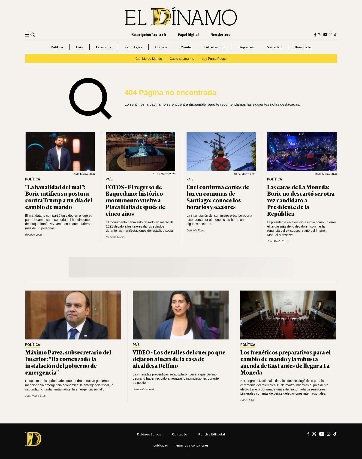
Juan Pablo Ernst (277, 241)
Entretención (214, 47)
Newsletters (220, 34)
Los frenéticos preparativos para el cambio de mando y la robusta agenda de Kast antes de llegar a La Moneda (285, 362)
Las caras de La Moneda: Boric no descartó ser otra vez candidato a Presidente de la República (301, 200)
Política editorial (211, 434)
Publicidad (161, 445)
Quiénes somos (149, 434)
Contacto (179, 434)
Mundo (186, 47)
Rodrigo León (33, 234)
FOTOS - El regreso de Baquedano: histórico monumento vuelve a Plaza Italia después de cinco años (135, 200)
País (79, 47)
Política (57, 47)
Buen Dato (303, 47)
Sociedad (274, 47)
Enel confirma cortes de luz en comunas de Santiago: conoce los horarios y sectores (218, 197)
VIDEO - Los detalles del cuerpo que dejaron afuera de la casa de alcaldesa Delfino (179, 358)
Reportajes (133, 47)
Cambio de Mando (149, 58)
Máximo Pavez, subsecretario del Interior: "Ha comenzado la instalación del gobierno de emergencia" (68, 362)
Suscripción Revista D (149, 34)
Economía (103, 47)
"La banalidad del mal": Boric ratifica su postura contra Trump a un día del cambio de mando (58, 197)
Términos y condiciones (191, 445)
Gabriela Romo (115, 237)
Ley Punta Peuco (214, 58)
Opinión (161, 47)
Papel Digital (188, 34)
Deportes (245, 47)
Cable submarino (182, 58)
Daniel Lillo (247, 400)
